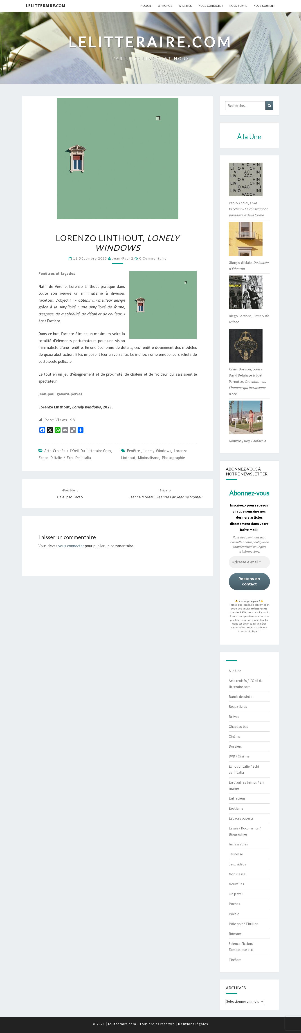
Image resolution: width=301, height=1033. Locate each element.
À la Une (235, 670)
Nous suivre (238, 6)
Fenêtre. (134, 450)
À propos (165, 6)
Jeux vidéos (237, 864)
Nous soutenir (264, 6)
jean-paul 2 (122, 258)
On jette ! (236, 894)
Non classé (237, 874)
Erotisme (236, 808)
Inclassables (238, 844)
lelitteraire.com (45, 5)
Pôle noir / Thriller (243, 923)
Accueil (146, 6)
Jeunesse (236, 854)
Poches (234, 903)
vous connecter (71, 545)
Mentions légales (193, 1024)
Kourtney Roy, (247, 441)
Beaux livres (238, 706)
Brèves (234, 716)
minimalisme (148, 457)
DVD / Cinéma (239, 756)
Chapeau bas (238, 726)
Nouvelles (236, 884)
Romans (235, 933)
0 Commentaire (153, 258)
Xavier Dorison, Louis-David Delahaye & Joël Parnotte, (247, 381)
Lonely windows (157, 450)
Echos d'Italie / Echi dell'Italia (64, 457)
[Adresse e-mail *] (249, 562)
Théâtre (235, 959)
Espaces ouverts (241, 818)
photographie (173, 457)
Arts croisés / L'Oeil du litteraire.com (77, 450)
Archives (185, 6)
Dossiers (235, 746)
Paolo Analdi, (248, 209)
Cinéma (234, 736)
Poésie (234, 914)
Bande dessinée (240, 696)
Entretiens (237, 798)
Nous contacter (211, 6)
